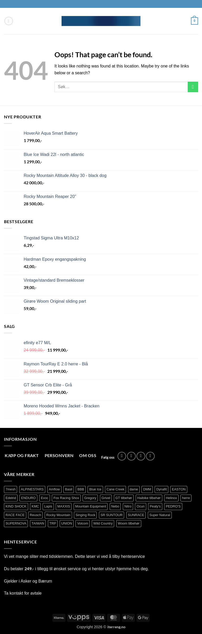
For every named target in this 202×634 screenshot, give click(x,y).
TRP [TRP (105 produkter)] (52, 523)
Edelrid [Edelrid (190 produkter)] (11, 498)
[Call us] (150, 456)
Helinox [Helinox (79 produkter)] (171, 498)
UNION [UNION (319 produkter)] (66, 523)
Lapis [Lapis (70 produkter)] (48, 506)
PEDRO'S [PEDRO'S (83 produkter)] (173, 506)
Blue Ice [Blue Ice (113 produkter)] (95, 489)
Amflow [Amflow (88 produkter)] (54, 489)
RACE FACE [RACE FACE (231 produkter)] (15, 515)
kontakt (16, 593)
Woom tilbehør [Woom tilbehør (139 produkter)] (129, 523)
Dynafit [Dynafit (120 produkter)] (161, 489)
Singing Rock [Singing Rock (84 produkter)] (85, 515)
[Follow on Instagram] (131, 456)
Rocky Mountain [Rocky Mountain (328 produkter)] (58, 515)
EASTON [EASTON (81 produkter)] (178, 489)
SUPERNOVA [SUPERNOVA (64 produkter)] (16, 523)
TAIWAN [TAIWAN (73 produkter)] (38, 523)
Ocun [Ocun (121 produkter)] (141, 506)
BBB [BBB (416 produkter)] (80, 489)
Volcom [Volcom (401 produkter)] (82, 523)
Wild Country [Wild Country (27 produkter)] (103, 523)
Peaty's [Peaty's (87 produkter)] (155, 506)
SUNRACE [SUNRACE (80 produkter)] (136, 515)
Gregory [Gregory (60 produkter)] (90, 498)
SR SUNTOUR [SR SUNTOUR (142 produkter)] (111, 515)
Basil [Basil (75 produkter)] (68, 489)
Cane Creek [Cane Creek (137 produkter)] (115, 489)
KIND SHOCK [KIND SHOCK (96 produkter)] (16, 506)
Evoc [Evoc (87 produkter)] (44, 498)
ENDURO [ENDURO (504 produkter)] (28, 498)
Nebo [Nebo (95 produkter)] (115, 506)
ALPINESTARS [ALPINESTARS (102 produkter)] (32, 489)
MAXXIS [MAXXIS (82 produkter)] (63, 506)
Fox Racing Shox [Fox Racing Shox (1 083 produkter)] (66, 498)
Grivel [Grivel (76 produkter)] (106, 498)
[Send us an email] (141, 456)
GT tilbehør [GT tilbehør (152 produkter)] (123, 498)
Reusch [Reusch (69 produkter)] (35, 515)
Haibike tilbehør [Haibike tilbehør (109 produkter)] (149, 498)
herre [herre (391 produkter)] (186, 498)
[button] (8, 21)
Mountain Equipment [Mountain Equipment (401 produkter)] (90, 506)
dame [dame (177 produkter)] (134, 489)
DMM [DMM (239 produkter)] (147, 489)
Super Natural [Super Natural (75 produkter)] (159, 515)
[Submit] (193, 87)
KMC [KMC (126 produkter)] (35, 506)
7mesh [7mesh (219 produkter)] (11, 489)
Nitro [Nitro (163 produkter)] (128, 506)
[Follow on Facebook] (122, 456)
